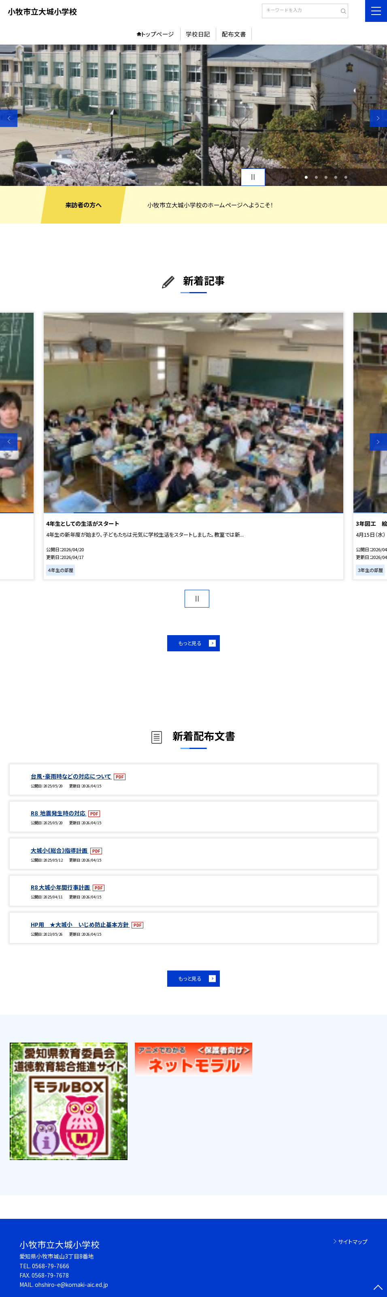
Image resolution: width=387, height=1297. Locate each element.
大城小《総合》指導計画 (60, 850)
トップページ (157, 34)
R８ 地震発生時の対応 (59, 813)
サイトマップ (353, 1241)
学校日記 (198, 34)
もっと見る (190, 643)
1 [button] (306, 177)
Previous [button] (8, 118)
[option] (193, 115)
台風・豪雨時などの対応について (71, 776)
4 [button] (336, 177)
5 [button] (345, 177)
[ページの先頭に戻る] (378, 1288)
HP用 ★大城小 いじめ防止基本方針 (80, 924)
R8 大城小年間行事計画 (61, 887)
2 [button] (316, 177)
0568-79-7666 (50, 1266)
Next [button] (378, 118)
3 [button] (325, 177)
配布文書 (234, 34)
